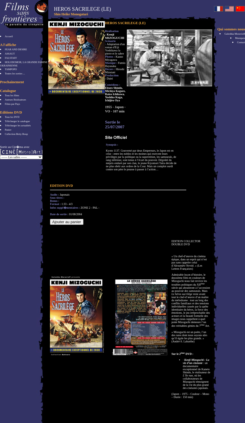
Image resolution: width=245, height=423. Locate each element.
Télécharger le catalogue (17, 121)
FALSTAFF (11, 57)
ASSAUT (10, 53)
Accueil (9, 36)
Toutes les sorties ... (15, 73)
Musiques (240, 38)
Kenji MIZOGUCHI (114, 36)
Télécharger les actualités (18, 125)
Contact (241, 42)
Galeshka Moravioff (234, 33)
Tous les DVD (12, 117)
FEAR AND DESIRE (16, 49)
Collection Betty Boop (16, 134)
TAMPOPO (11, 69)
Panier (8, 129)
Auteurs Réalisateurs (15, 99)
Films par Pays (12, 103)
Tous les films (12, 95)
